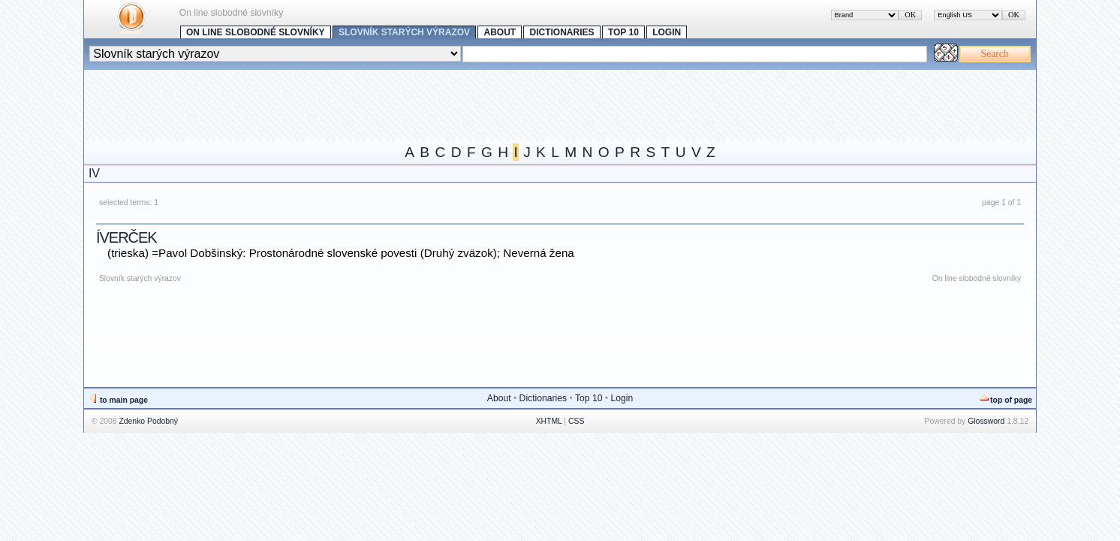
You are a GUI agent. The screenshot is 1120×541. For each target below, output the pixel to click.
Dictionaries (562, 32)
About (499, 32)
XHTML (549, 421)
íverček (126, 237)
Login (666, 32)
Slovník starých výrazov (404, 32)
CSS (576, 421)
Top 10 (623, 32)
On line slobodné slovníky (255, 32)
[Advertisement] (357, 104)
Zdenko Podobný (148, 421)
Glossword (986, 421)
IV (94, 173)
